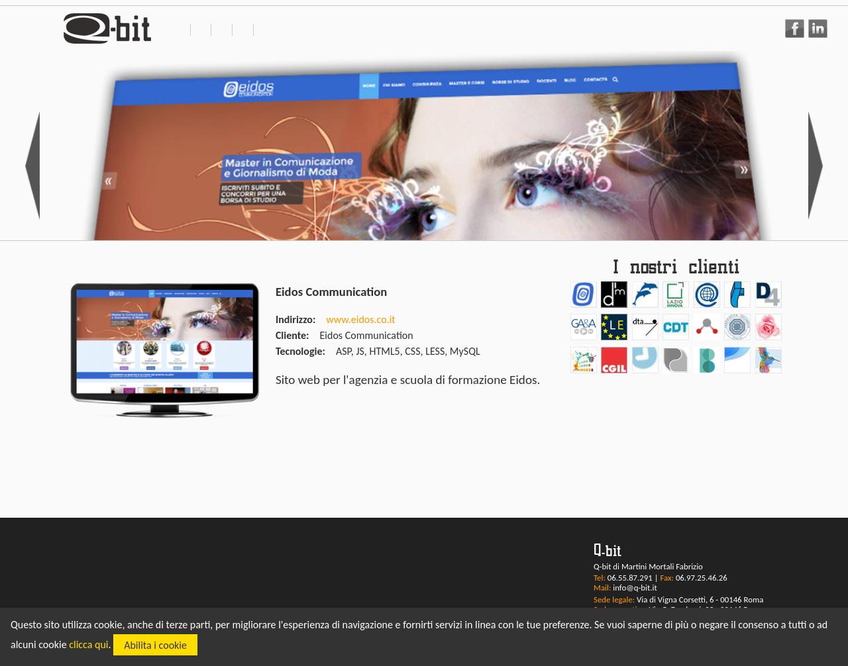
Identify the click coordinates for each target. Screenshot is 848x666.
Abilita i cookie (155, 645)
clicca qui (88, 645)
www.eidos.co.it (360, 319)
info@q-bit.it (635, 588)
